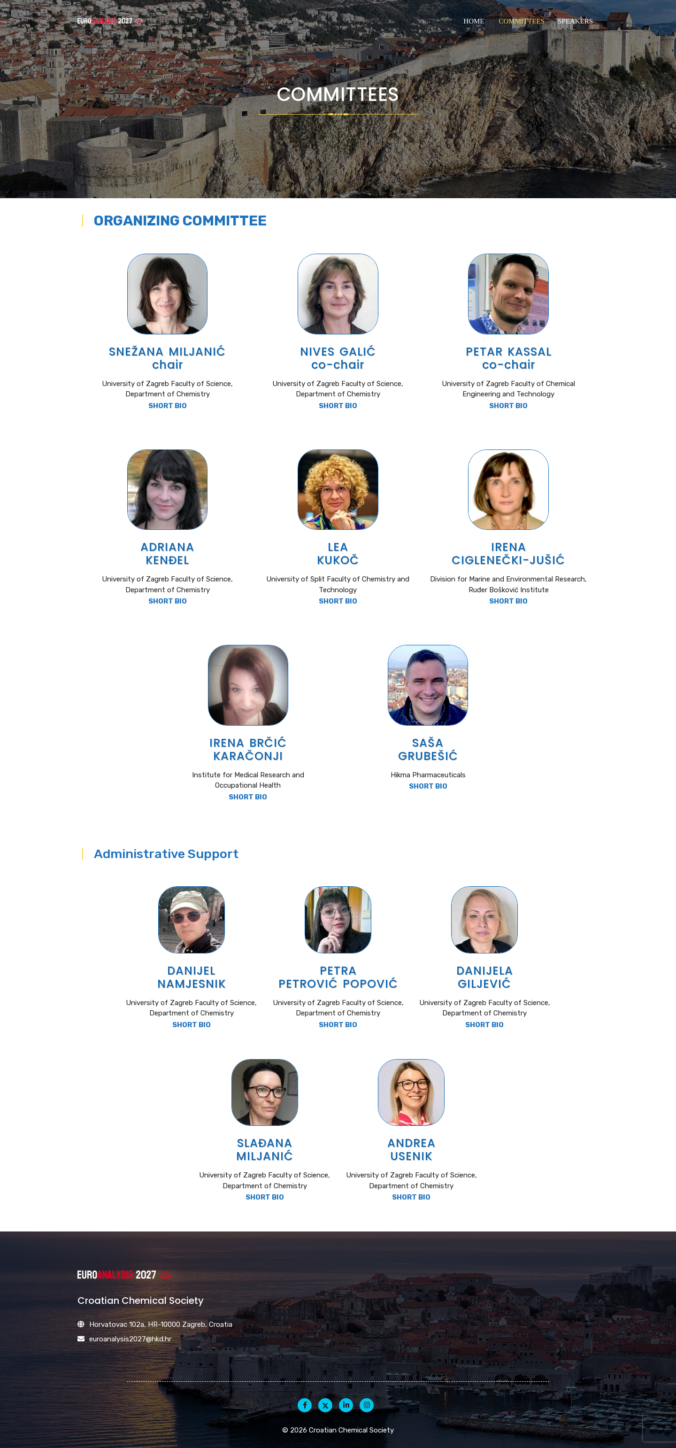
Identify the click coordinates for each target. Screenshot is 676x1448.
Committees (522, 21)
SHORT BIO (167, 406)
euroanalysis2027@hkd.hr (130, 1339)
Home (473, 21)
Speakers (575, 21)
